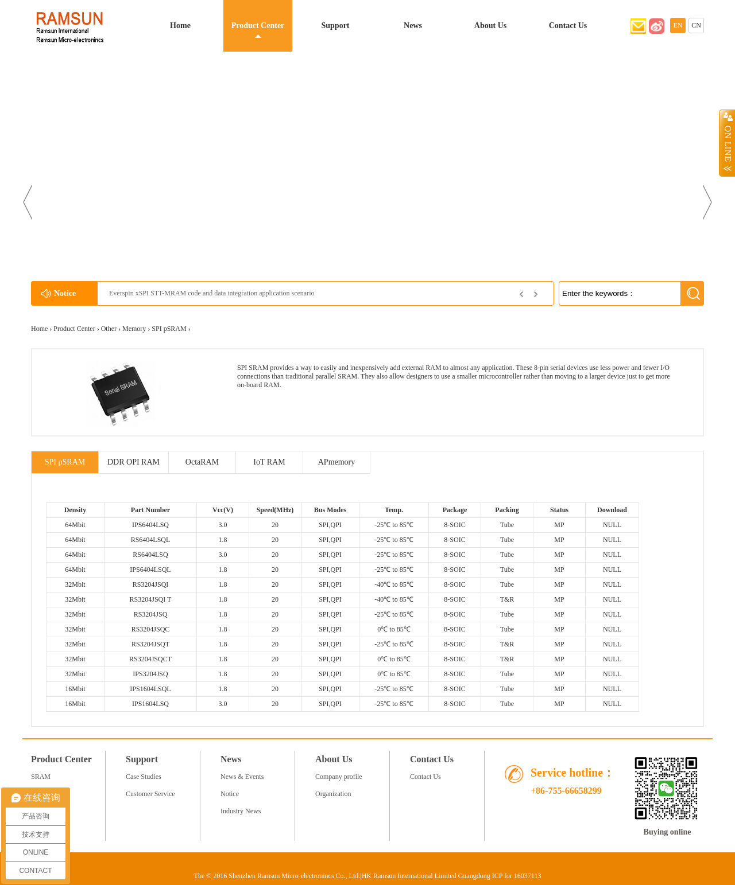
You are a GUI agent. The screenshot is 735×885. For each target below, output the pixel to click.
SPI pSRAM (169, 329)
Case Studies (143, 777)
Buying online (667, 832)
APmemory (336, 462)
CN (696, 25)
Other (109, 329)
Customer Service (150, 794)
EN (678, 25)
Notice (229, 794)
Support (335, 25)
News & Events (242, 777)
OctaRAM (202, 462)
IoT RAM (269, 462)
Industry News (240, 811)
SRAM (41, 777)
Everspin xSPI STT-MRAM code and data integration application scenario (211, 293)
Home (180, 25)
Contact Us (568, 25)
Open (727, 143)
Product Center (258, 25)
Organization (333, 794)
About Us (490, 25)
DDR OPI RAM (133, 462)
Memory (134, 329)
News (413, 25)
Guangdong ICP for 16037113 (499, 876)
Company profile (338, 777)
